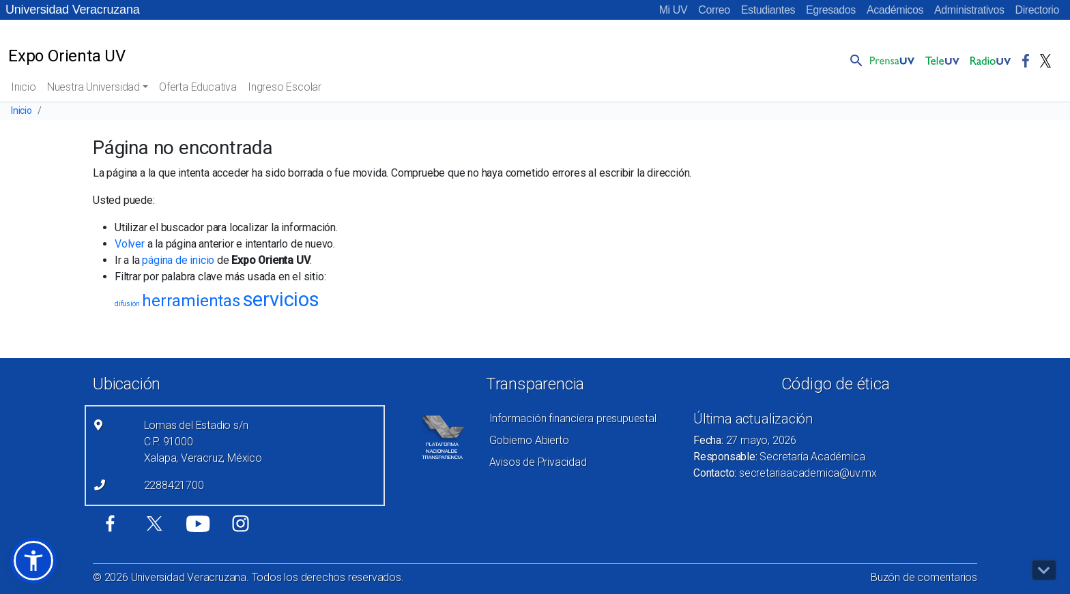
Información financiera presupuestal (572, 418)
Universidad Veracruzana (72, 9)
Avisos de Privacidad (538, 462)
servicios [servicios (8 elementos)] (281, 299)
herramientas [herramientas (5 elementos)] (191, 300)
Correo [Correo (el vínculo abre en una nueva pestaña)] (714, 10)
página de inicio (178, 260)
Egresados (831, 10)
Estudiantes (768, 10)
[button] (854, 60)
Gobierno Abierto (529, 440)
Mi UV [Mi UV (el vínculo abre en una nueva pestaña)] (673, 10)
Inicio (23, 86)
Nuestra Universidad (93, 86)
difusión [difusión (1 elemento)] (127, 304)
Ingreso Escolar (284, 86)
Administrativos (969, 10)
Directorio (1037, 10)
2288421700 (174, 485)
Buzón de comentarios (924, 577)
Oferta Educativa (198, 86)
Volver (130, 243)
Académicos (895, 10)
